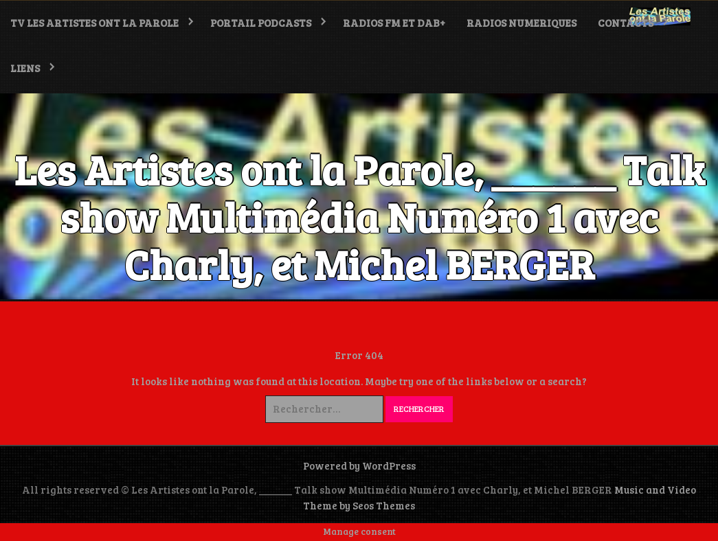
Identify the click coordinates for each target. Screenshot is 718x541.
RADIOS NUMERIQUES (521, 23)
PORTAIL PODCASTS (260, 23)
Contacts (625, 23)
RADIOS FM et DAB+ (394, 23)
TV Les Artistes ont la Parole (94, 23)
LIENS (25, 68)
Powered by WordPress (359, 465)
